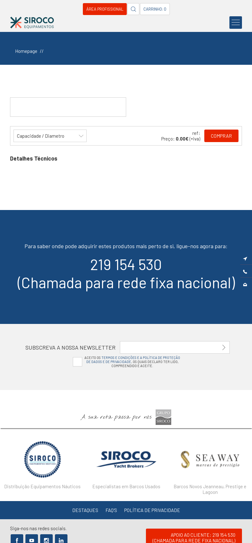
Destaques (85, 510)
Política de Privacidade (152, 510)
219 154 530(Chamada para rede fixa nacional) (126, 273)
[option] (42, 462)
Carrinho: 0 (154, 9)
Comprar (221, 136)
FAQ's (111, 510)
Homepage (26, 51)
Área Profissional (104, 9)
